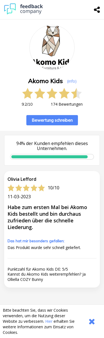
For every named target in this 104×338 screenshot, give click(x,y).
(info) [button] (72, 81)
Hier (48, 321)
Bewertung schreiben (52, 120)
